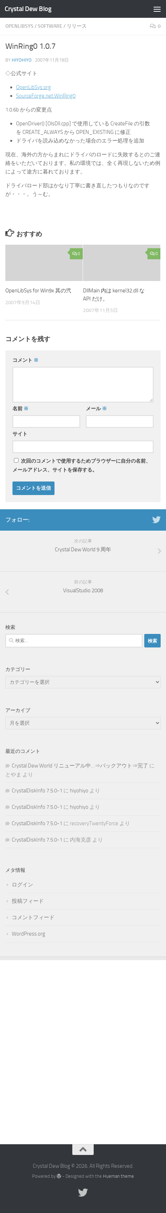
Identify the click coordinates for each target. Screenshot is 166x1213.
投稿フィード (28, 901)
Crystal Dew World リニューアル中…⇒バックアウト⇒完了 (80, 765)
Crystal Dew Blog (28, 9)
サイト (19, 434)
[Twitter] (156, 519)
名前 (20, 409)
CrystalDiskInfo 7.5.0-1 (37, 790)
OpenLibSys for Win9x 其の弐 (38, 290)
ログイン (22, 884)
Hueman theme (118, 1176)
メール (96, 409)
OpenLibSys (19, 26)
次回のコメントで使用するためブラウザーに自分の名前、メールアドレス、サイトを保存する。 (81, 465)
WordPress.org (28, 934)
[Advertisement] (83, 1047)
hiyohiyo (22, 60)
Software (50, 26)
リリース (77, 26)
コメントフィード (33, 917)
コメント (25, 360)
